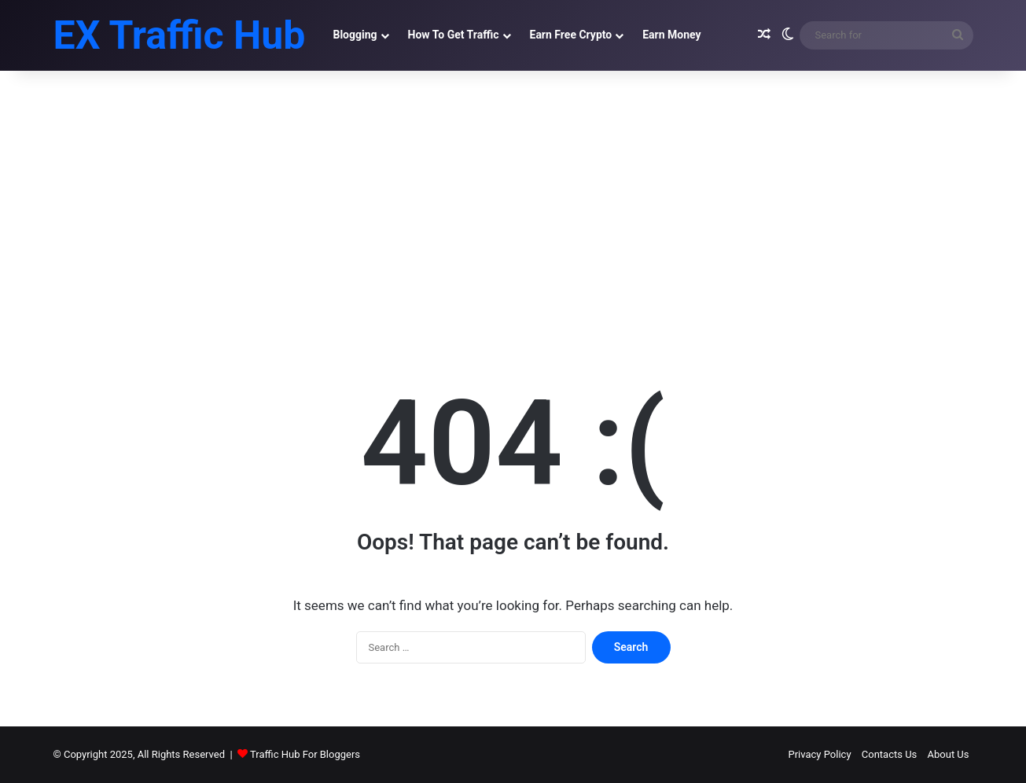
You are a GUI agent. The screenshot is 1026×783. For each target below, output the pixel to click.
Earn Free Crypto (571, 34)
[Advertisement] (513, 204)
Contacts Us (890, 754)
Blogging (355, 34)
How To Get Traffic (453, 34)
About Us (948, 754)
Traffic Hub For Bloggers (305, 754)
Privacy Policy (820, 754)
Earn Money (671, 34)
